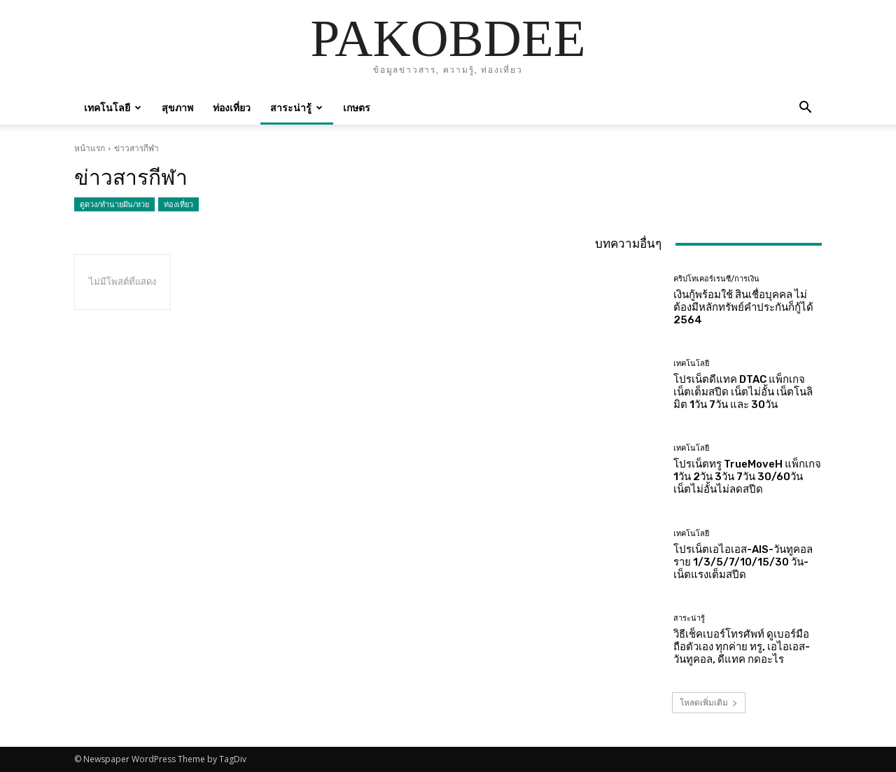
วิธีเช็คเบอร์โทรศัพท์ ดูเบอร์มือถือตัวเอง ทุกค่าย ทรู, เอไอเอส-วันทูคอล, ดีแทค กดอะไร (741, 647)
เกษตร (356, 107)
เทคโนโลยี (112, 107)
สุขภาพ (177, 107)
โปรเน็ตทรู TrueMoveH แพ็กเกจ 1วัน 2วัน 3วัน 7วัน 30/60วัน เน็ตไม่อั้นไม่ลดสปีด (747, 477)
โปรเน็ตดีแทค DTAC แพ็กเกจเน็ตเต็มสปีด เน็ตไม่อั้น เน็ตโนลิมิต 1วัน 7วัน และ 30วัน (743, 392)
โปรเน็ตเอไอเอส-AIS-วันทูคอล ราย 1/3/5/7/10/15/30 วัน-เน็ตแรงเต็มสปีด (743, 562)
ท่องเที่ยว (232, 107)
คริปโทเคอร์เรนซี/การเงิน (716, 279)
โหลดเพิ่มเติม (709, 702)
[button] (805, 108)
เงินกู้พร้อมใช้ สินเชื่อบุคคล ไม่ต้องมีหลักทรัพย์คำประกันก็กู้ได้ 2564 (743, 307)
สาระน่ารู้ (296, 107)
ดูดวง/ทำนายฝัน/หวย (114, 204)
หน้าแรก (89, 148)
